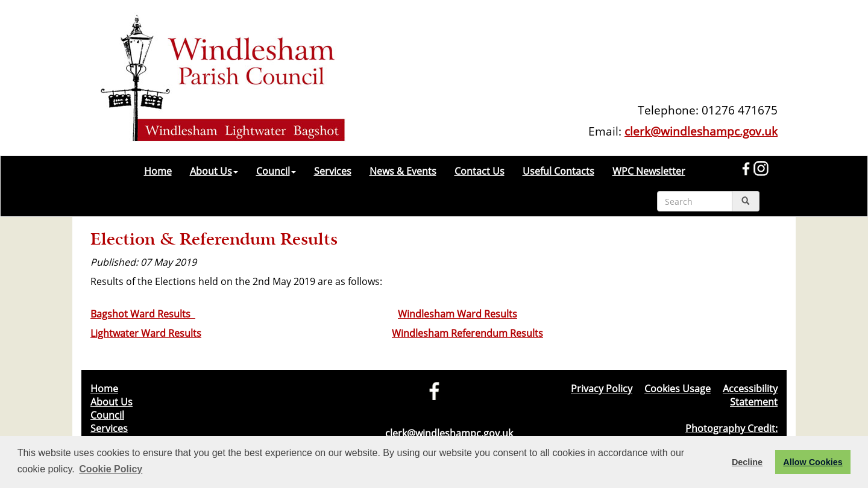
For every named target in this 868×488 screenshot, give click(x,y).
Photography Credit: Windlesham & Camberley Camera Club (688, 435)
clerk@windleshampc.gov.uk (701, 131)
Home (158, 171)
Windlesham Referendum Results (467, 333)
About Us (214, 171)
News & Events (403, 171)
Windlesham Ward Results (457, 314)
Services (332, 171)
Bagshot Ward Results (142, 314)
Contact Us (479, 171)
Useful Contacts (558, 171)
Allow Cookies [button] (812, 462)
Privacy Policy (601, 388)
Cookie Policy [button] (110, 469)
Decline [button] (747, 462)
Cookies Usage (677, 388)
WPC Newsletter (648, 171)
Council (276, 171)
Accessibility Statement (750, 395)
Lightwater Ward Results (145, 333)
